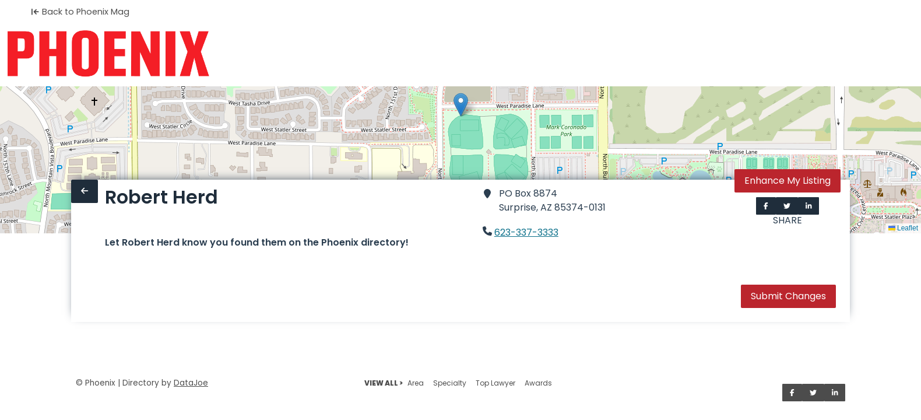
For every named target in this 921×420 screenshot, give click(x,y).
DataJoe (191, 382)
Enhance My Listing (787, 180)
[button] (461, 105)
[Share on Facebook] (766, 206)
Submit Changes (788, 296)
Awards (538, 383)
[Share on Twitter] (787, 206)
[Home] (108, 53)
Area (415, 383)
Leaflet (903, 228)
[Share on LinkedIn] (809, 206)
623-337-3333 (526, 232)
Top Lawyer (495, 383)
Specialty (449, 383)
